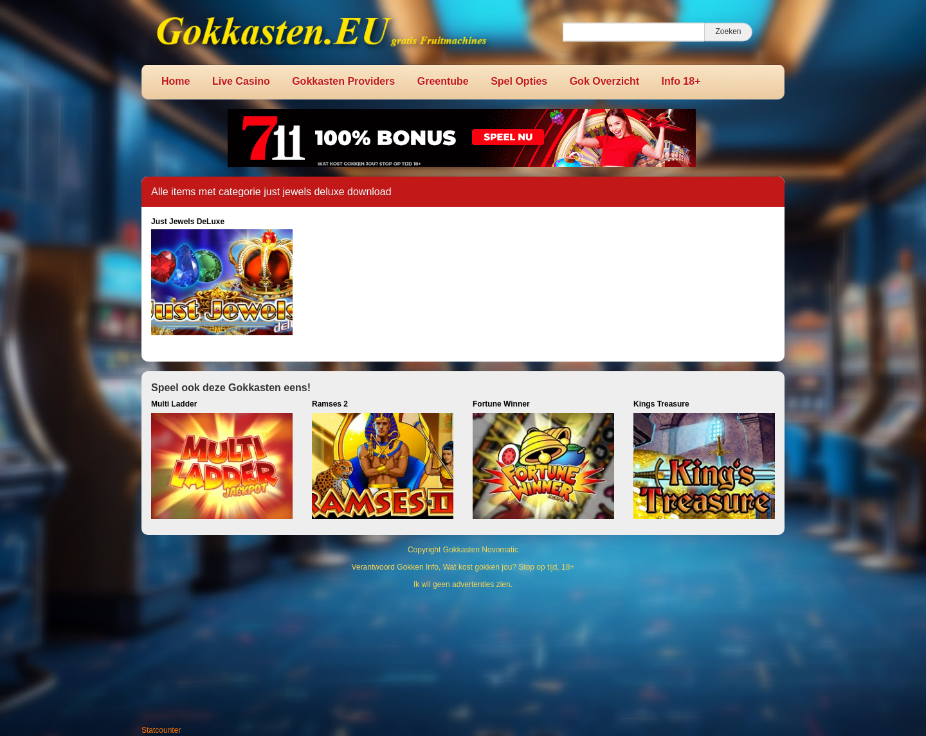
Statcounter (161, 730)
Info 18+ (681, 81)
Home (175, 81)
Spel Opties (519, 81)
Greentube (443, 81)
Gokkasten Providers (343, 81)
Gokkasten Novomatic (480, 549)
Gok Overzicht (604, 81)
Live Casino (241, 81)
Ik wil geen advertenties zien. (463, 584)
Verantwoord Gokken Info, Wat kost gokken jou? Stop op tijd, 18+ (463, 567)
